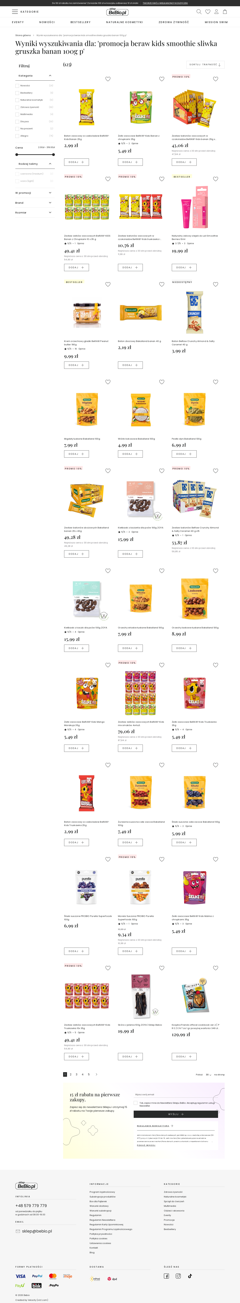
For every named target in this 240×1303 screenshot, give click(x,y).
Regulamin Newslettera (102, 1220)
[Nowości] (35, 87)
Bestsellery (170, 1229)
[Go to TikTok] (190, 1276)
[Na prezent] (35, 130)
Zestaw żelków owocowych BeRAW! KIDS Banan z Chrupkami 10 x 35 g (87, 237)
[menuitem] (18, 22)
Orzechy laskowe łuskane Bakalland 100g (195, 627)
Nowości (168, 1224)
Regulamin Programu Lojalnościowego (111, 1229)
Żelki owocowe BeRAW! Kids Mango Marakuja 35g (84, 723)
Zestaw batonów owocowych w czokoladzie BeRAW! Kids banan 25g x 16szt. (193, 137)
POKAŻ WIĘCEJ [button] (146, 1145)
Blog (92, 1252)
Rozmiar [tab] (20, 212)
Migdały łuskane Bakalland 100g (82, 438)
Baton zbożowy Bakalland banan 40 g (139, 341)
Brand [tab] (19, 203)
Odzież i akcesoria (174, 1210)
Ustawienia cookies (100, 1243)
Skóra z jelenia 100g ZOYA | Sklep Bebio (140, 1024)
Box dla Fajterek (98, 1201)
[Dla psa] (35, 123)
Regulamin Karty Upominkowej (106, 1224)
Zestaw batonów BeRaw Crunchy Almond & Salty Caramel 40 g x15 (195, 529)
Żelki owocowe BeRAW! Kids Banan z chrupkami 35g (139, 137)
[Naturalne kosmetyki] (35, 101)
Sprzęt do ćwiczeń (174, 1201)
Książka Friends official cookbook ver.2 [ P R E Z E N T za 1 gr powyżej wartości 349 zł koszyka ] (195, 1026)
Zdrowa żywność (173, 1192)
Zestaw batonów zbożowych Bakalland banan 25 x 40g (86, 529)
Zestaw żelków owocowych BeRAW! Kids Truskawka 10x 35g (87, 1026)
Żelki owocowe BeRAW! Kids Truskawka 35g (194, 723)
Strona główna (23, 35)
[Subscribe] (176, 1114)
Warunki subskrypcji (100, 1210)
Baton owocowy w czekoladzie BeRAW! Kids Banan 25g (86, 137)
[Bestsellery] (35, 94)
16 (80, 348)
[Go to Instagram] (178, 1276)
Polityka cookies (98, 1238)
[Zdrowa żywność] (35, 108)
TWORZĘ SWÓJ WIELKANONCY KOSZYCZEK (165, 3)
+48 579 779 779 (31, 1205)
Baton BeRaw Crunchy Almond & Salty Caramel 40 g (193, 343)
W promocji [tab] (23, 193)
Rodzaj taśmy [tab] (28, 164)
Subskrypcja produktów (103, 1196)
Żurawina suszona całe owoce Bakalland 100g (141, 823)
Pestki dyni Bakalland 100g (186, 438)
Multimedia (170, 1206)
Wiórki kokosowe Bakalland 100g (136, 438)
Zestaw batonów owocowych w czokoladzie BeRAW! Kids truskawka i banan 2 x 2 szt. (139, 237)
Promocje (169, 1220)
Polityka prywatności (101, 1234)
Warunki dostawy (99, 1206)
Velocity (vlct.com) (38, 1300)
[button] (216, 12)
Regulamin (95, 1215)
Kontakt (94, 1247)
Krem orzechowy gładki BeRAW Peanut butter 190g (86, 343)
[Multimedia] (35, 115)
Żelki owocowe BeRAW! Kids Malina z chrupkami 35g (193, 918)
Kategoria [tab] (26, 75)
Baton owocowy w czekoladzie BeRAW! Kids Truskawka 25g (86, 823)
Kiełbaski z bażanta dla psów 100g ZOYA (140, 527)
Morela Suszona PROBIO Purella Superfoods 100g (136, 918)
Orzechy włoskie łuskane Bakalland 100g (141, 627)
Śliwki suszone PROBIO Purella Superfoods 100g (88, 918)
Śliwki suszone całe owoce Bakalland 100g (196, 821)
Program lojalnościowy (102, 1192)
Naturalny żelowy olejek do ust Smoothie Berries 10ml (195, 237)
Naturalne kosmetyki (175, 1196)
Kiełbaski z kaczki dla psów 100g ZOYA (85, 627)
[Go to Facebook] (166, 1276)
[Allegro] (35, 136)
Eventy (167, 1215)
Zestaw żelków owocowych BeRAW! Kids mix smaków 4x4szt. (141, 723)
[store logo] (117, 12)
